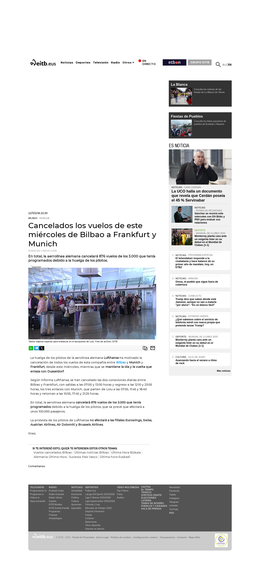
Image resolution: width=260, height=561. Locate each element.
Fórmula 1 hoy (92, 504)
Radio (115, 62)
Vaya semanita (37, 501)
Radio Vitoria (55, 497)
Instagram (174, 498)
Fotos (120, 494)
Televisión (100, 62)
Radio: (53, 487)
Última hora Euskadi (115, 457)
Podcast (53, 515)
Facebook (174, 491)
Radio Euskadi (56, 494)
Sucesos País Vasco (83, 457)
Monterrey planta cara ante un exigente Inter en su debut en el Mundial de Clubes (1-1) (211, 241)
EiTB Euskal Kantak (59, 508)
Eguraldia (76, 508)
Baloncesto (91, 522)
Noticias (67, 62)
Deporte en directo (94, 528)
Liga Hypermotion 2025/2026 (100, 501)
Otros (126, 62)
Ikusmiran (76, 504)
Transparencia (167, 537)
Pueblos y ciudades (154, 506)
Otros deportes (93, 525)
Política (75, 497)
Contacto (182, 537)
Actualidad (76, 490)
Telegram (174, 502)
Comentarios (36, 466)
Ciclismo (89, 518)
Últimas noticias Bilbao (91, 452)
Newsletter (174, 487)
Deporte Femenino (94, 511)
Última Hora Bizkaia (126, 452)
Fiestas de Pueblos (187, 116)
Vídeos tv (35, 497)
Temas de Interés (152, 503)
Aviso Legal (102, 537)
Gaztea (52, 501)
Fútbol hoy (90, 490)
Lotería (146, 500)
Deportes (83, 62)
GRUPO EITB (199, 62)
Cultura (75, 501)
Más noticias (223, 371)
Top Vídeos (123, 490)
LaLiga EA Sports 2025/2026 (100, 494)
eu (224, 64)
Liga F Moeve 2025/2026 (98, 497)
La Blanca (179, 85)
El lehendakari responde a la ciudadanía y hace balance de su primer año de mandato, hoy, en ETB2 (195, 263)
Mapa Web (194, 537)
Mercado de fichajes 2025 (98, 508)
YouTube (173, 509)
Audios (120, 497)
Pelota (88, 515)
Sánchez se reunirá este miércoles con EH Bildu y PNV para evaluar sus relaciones (210, 218)
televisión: (37, 487)
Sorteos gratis (151, 495)
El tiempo (147, 489)
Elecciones (148, 497)
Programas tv (37, 494)
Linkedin (173, 505)
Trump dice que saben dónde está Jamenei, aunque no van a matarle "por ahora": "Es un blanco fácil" (196, 302)
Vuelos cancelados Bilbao (53, 452)
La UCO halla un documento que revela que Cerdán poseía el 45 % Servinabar (198, 195)
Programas (54, 511)
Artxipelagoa (55, 518)
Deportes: (92, 487)
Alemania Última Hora (50, 457)
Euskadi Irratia (56, 490)
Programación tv (38, 490)
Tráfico (146, 492)
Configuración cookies (145, 537)
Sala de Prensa (151, 508)
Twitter (172, 494)
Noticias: (77, 487)
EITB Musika (55, 504)
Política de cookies (121, 537)
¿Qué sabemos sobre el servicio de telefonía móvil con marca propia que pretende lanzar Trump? (198, 322)
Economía (76, 494)
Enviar (152, 348)
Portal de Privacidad (83, 537)
